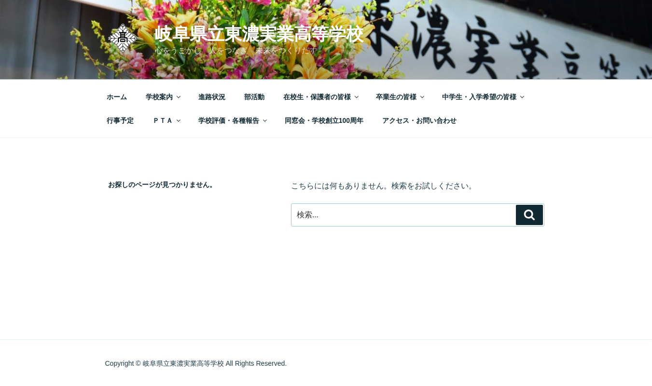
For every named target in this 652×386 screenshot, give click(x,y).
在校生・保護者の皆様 (321, 97)
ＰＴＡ (167, 120)
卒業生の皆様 (401, 97)
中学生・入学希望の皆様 (484, 97)
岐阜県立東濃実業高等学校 (259, 34)
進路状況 (211, 97)
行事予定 (120, 120)
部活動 (254, 97)
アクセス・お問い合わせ (419, 120)
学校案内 (164, 97)
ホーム (117, 97)
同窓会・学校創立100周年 (324, 120)
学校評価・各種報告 (233, 120)
